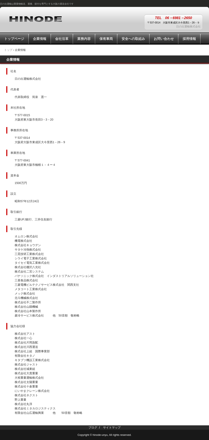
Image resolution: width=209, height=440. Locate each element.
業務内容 (84, 38)
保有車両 (106, 38)
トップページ (14, 38)
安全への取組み (133, 38)
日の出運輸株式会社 (35, 18)
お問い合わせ (164, 38)
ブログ (92, 427)
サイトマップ (112, 427)
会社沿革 (62, 38)
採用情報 (189, 38)
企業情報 (39, 38)
